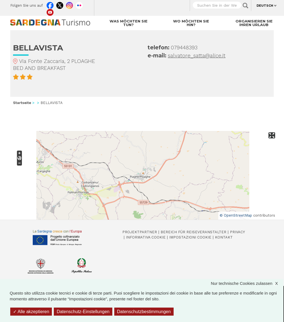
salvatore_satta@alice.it (196, 55)
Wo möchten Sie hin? (191, 23)
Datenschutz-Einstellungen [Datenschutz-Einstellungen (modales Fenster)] (83, 311)
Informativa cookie (146, 237)
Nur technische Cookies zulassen (247, 283)
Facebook (50, 4)
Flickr (79, 4)
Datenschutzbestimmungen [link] (144, 311)
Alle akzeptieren (31, 311)
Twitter (59, 4)
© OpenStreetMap (236, 215)
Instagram (69, 4)
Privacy (237, 232)
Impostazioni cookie (190, 237)
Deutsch (265, 5)
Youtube (50, 11)
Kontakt (224, 237)
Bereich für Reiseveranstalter (193, 232)
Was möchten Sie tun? (129, 23)
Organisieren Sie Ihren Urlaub (254, 23)
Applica (245, 5)
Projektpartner (139, 232)
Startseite (22, 103)
